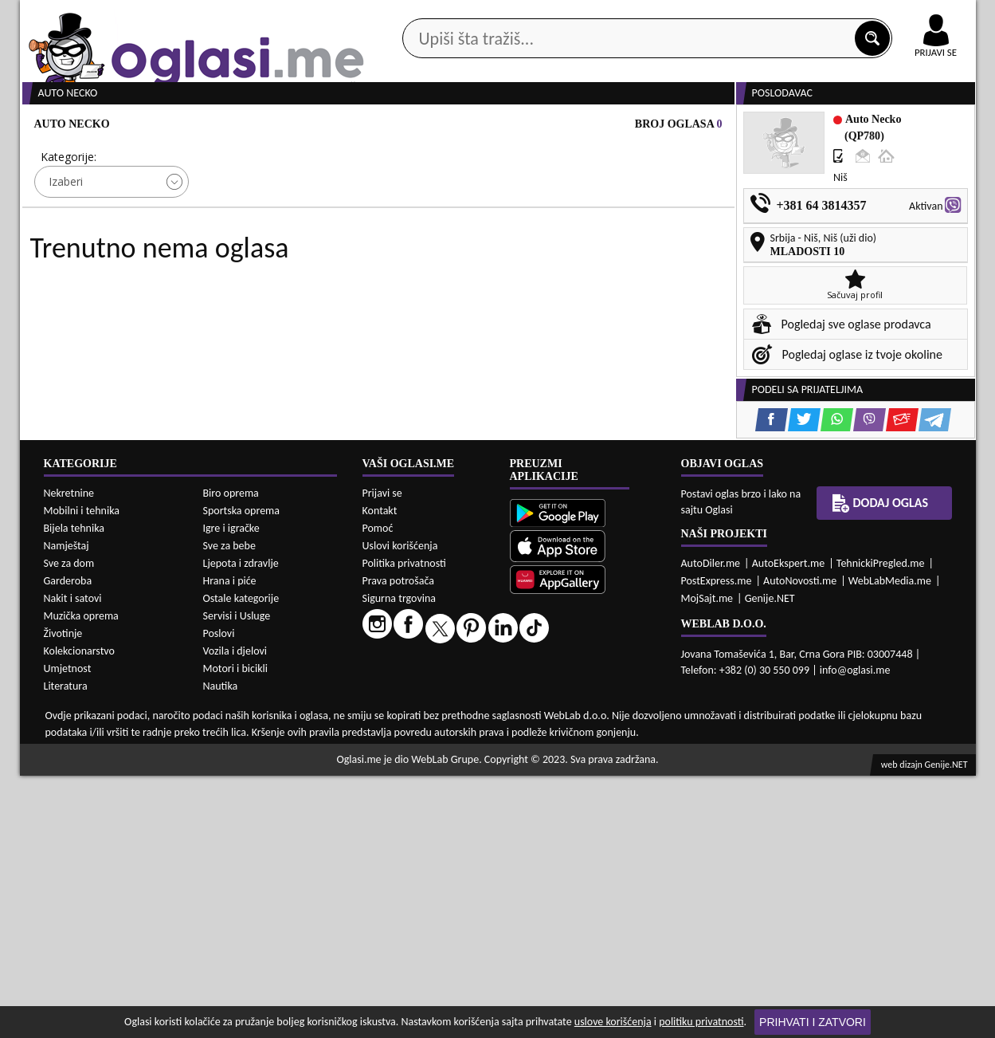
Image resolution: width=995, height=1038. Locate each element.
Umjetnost (68, 931)
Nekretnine (69, 755)
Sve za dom (69, 825)
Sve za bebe (229, 808)
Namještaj (66, 808)
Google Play (409, 14)
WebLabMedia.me (889, 842)
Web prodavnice (257, 126)
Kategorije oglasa (122, 126)
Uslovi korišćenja (400, 807)
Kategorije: (68, 217)
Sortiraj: (593, 217)
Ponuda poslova (807, 126)
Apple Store (511, 14)
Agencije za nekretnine (533, 126)
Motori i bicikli (235, 931)
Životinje (63, 895)
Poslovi (219, 895)
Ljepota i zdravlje (241, 825)
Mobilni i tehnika (82, 773)
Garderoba (68, 843)
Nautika (220, 948)
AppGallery (611, 16)
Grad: (408, 217)
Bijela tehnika (74, 790)
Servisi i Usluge (237, 878)
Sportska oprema (241, 773)
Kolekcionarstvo (79, 913)
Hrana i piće (230, 843)
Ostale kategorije (241, 860)
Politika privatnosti (404, 825)
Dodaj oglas (926, 126)
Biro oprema (231, 755)
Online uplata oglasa (903, 16)
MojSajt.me (707, 860)
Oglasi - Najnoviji (629, 241)
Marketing (705, 16)
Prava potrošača (398, 842)
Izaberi (66, 242)
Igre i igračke (231, 790)
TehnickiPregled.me (880, 825)
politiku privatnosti (701, 1021)
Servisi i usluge (680, 126)
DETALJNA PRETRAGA (202, 288)
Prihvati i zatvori (812, 1022)
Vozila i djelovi (235, 913)
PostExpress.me (716, 842)
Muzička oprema (81, 878)
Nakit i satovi (73, 860)
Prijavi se (382, 754)
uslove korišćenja (613, 1021)
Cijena (233, 217)
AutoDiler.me (711, 825)
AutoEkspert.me (788, 825)
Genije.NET (770, 860)
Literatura (66, 948)
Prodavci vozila (386, 126)
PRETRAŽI (553, 288)
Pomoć (378, 789)
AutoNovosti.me (799, 842)
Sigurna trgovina (399, 860)
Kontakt (791, 14)
